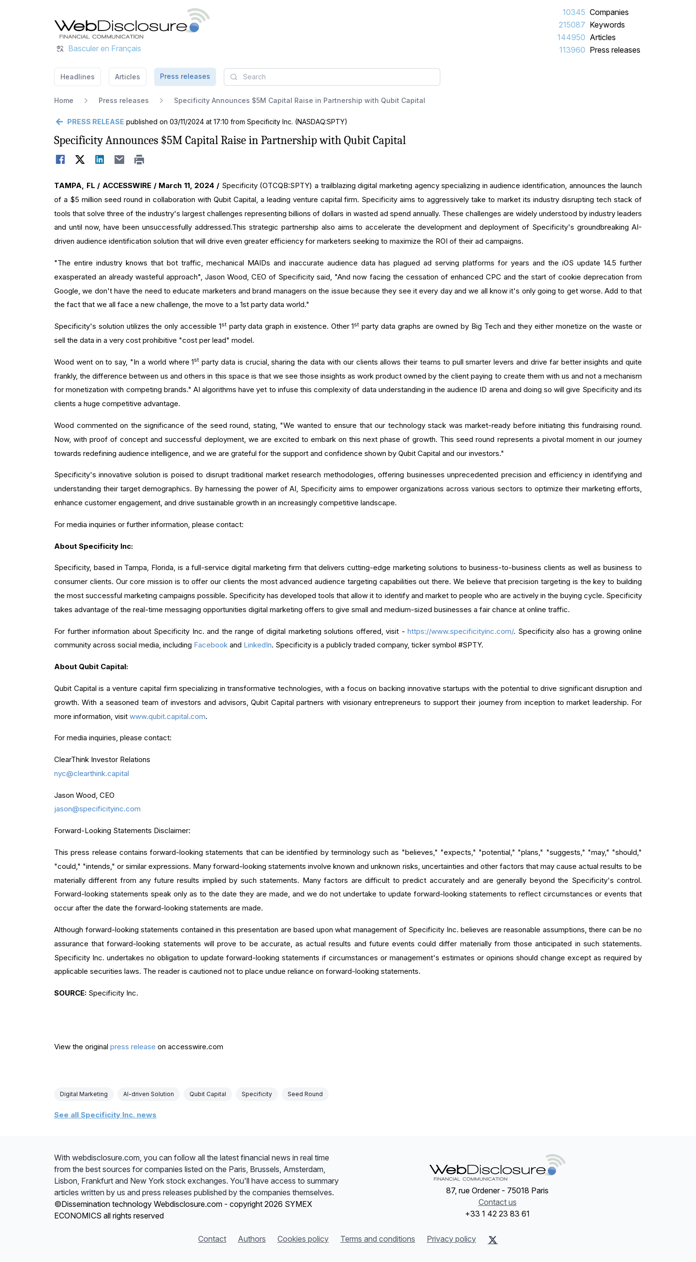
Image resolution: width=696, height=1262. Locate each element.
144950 (571, 37)
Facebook (211, 644)
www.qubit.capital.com (167, 716)
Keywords (607, 24)
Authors (252, 1239)
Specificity (257, 1094)
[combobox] (332, 77)
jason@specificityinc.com (97, 808)
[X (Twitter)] (493, 1240)
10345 (574, 12)
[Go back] (89, 122)
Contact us (497, 1202)
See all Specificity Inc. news (105, 1114)
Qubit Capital (207, 1094)
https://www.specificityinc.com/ (460, 631)
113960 (572, 50)
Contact (212, 1239)
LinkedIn (258, 644)
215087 (572, 24)
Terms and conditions (377, 1239)
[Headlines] (132, 23)
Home (63, 100)
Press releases (615, 50)
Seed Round (305, 1094)
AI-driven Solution (148, 1094)
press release (133, 1046)
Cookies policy (303, 1239)
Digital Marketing (84, 1094)
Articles (603, 37)
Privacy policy (451, 1239)
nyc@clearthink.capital (91, 773)
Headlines (77, 77)
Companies (609, 12)
